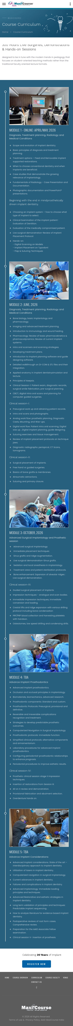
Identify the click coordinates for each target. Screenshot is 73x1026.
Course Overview (20, 977)
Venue (65, 977)
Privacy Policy (33, 1019)
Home (5, 32)
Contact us (36, 982)
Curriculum (36, 977)
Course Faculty (53, 977)
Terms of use (15, 1019)
